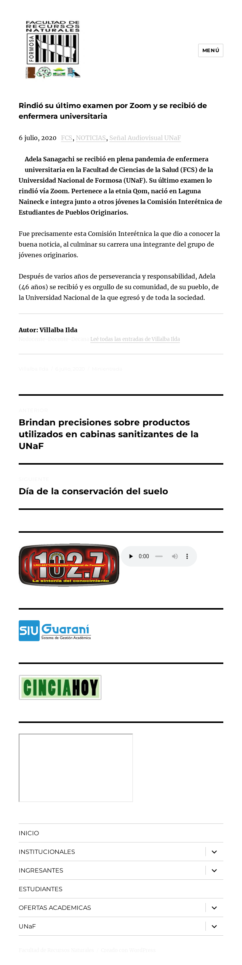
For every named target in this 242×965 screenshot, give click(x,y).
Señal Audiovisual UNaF (145, 138)
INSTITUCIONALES (47, 851)
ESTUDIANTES (41, 889)
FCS (66, 138)
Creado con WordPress (128, 950)
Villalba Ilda (33, 369)
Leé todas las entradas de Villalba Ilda (135, 339)
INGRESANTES (41, 870)
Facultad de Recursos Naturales (56, 950)
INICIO (29, 833)
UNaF (27, 926)
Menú (210, 50)
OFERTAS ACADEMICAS (55, 907)
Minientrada (107, 369)
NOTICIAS (91, 138)
